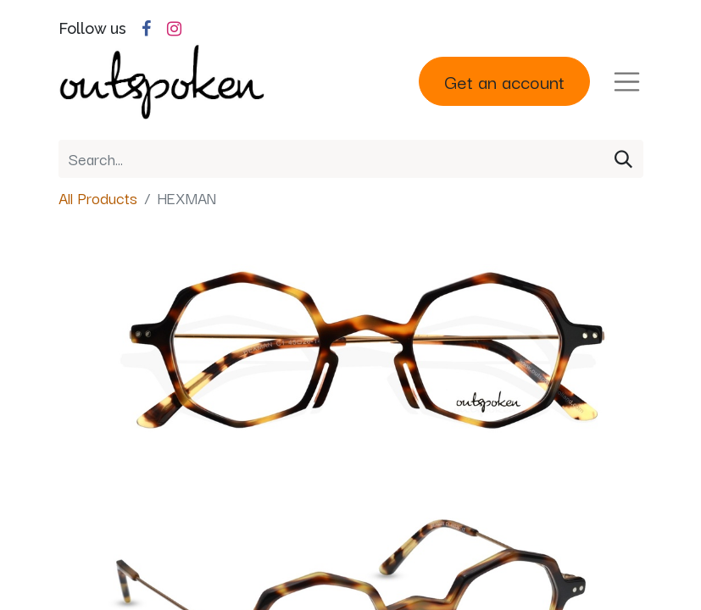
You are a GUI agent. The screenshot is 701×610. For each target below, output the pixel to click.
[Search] (623, 159)
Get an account (504, 81)
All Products (97, 197)
